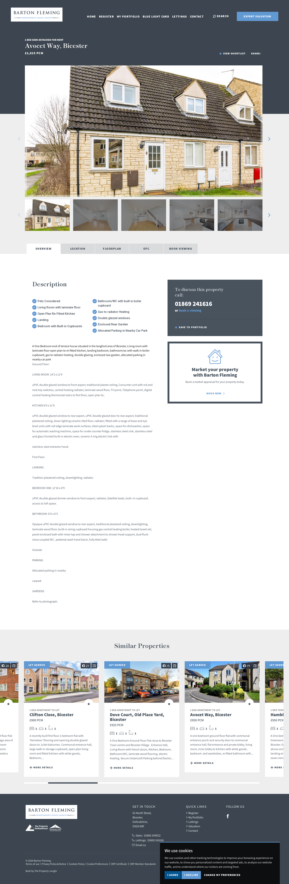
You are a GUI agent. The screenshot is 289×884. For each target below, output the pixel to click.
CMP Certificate (119, 864)
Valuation (193, 826)
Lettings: (148, 840)
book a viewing (190, 310)
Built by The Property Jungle (41, 871)
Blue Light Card (156, 16)
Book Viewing (180, 249)
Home (92, 16)
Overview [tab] (44, 249)
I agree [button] (172, 875)
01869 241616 (193, 303)
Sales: (146, 835)
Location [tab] (78, 249)
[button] (19, 139)
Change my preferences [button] (222, 875)
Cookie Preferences (97, 864)
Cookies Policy (76, 864)
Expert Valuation (257, 16)
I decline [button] (191, 875)
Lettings (180, 16)
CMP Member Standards (143, 864)
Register (107, 16)
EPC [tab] (146, 249)
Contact (197, 16)
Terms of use (32, 864)
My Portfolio (129, 16)
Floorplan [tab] (112, 249)
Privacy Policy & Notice (54, 864)
